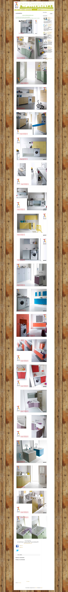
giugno (45, 57)
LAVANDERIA (34, 9)
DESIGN (19, 9)
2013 (44, 56)
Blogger (41, 587)
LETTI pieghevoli (28, 9)
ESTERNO (23, 9)
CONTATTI (39, 9)
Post (15, 9)
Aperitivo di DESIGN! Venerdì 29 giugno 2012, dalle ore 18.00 (50, 47)
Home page (27, 581)
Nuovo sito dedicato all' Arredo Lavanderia (50, 18)
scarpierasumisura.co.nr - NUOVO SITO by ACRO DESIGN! (50, 33)
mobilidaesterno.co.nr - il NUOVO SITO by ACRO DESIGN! (50, 25)
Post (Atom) (19, 582)
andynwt (36, 587)
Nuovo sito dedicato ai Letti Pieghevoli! (50, 40)
